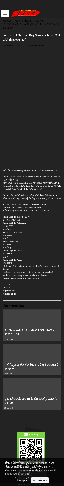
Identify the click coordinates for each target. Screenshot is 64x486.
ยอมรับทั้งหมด (40, 480)
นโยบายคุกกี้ (24, 473)
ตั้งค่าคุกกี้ (22, 480)
